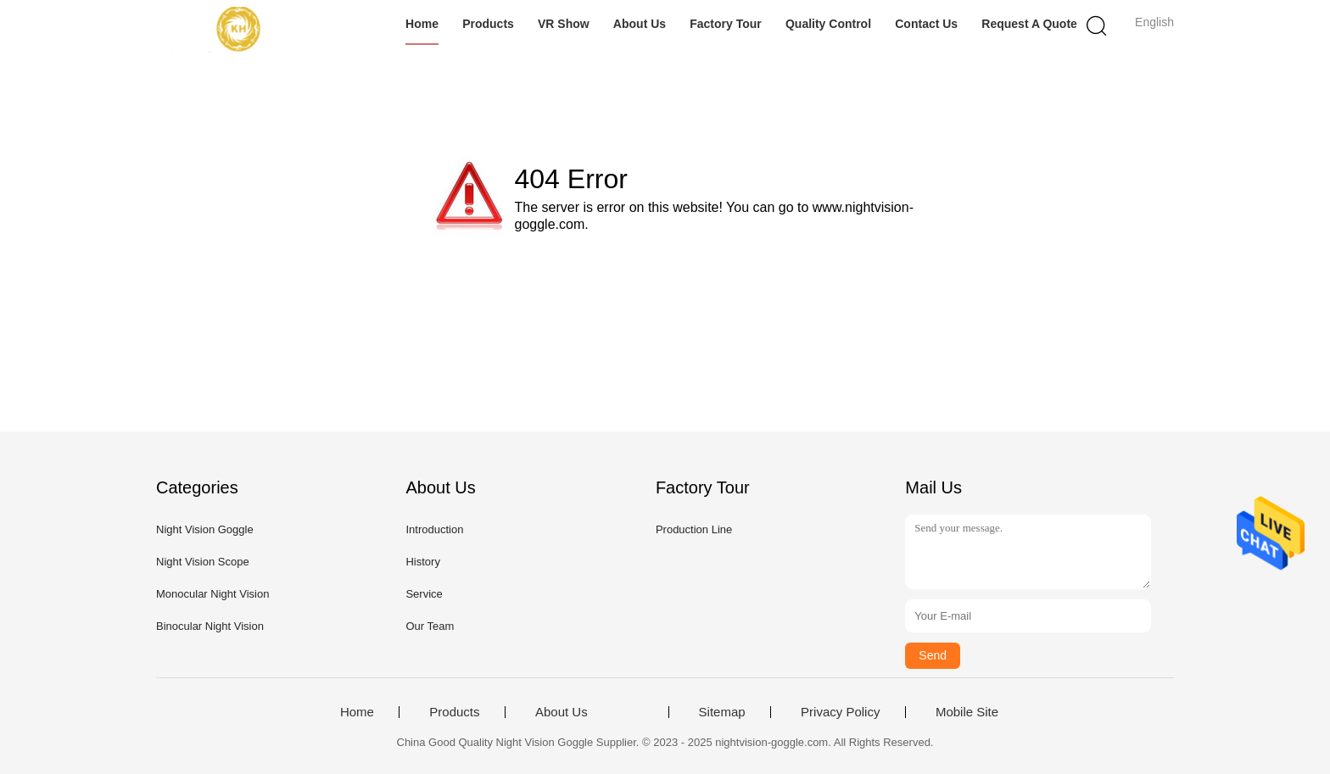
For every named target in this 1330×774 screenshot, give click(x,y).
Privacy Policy (840, 712)
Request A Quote (1029, 24)
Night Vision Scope (202, 561)
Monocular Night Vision (212, 593)
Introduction (434, 529)
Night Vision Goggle (205, 529)
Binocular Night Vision (210, 626)
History (422, 561)
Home (422, 24)
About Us (639, 24)
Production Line (694, 529)
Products (488, 24)
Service (423, 593)
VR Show (564, 24)
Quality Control (828, 24)
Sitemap (722, 712)
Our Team (429, 626)
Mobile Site (967, 712)
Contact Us (926, 24)
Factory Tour (726, 24)
